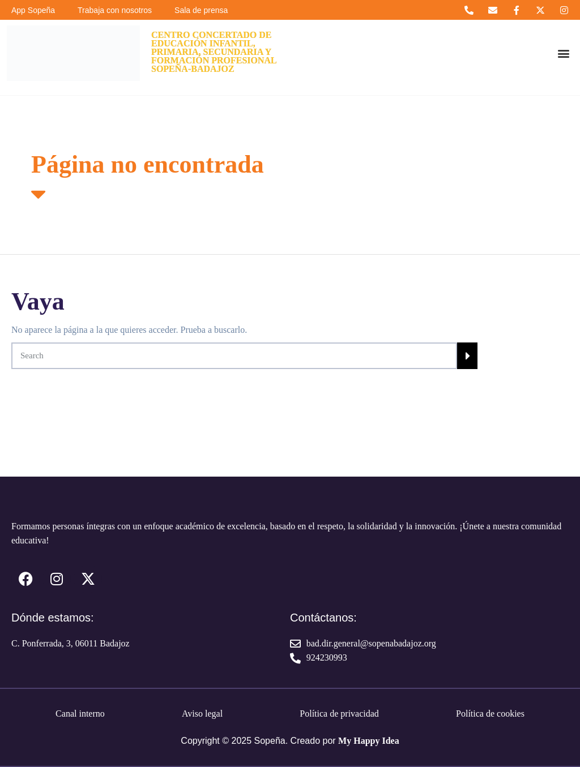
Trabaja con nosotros (115, 10)
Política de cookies (490, 713)
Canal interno (80, 713)
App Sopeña (33, 10)
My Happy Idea (368, 740)
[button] (563, 53)
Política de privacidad (339, 713)
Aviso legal (202, 713)
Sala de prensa (201, 10)
